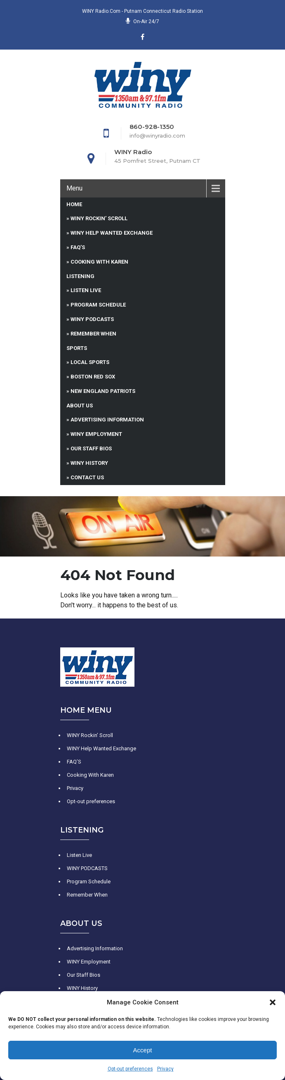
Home (74, 204)
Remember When (93, 334)
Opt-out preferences (130, 1069)
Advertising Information (107, 419)
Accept (142, 1050)
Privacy (165, 1069)
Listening (80, 276)
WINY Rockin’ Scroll (99, 218)
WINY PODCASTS (92, 319)
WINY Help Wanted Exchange (112, 233)
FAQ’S (78, 247)
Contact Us (87, 477)
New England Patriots (103, 391)
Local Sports (90, 362)
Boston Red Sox (93, 376)
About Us (79, 405)
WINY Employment (96, 434)
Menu (74, 188)
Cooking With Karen (99, 262)
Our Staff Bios (91, 448)
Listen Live (86, 290)
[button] (273, 1002)
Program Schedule (98, 305)
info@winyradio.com (157, 135)
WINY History (89, 463)
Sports (76, 348)
